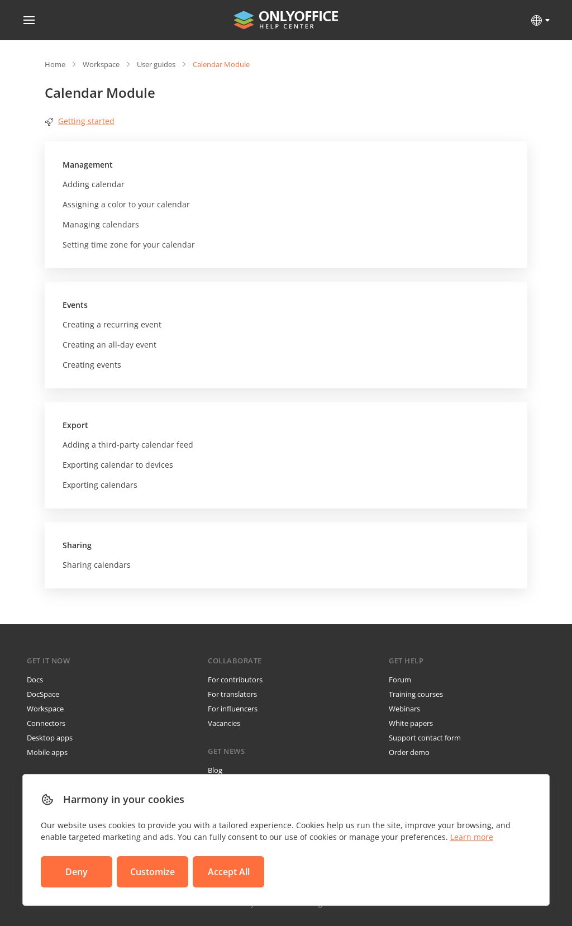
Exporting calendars (100, 484)
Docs (35, 680)
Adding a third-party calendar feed (128, 444)
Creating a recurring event (112, 324)
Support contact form (425, 738)
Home (55, 64)
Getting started (80, 121)
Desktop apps (50, 738)
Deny (76, 872)
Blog (215, 770)
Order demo (409, 752)
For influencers (233, 709)
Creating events (92, 364)
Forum (400, 680)
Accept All (229, 872)
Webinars (404, 709)
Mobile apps (47, 752)
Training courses (416, 694)
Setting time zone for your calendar (129, 244)
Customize (152, 872)
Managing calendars (101, 224)
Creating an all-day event (109, 344)
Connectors (46, 723)
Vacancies (224, 723)
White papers (411, 723)
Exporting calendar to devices (118, 464)
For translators (232, 694)
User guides (156, 64)
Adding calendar (94, 184)
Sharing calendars (97, 564)
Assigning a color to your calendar (126, 204)
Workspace (101, 64)
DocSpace (43, 694)
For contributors (235, 680)
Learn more (471, 837)
